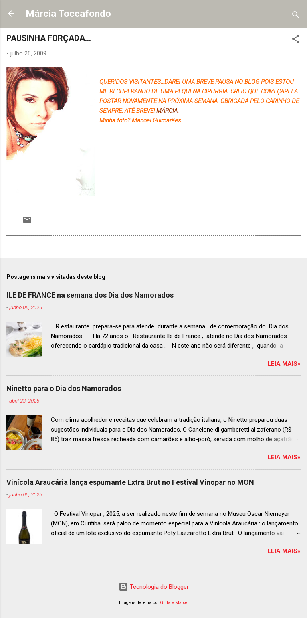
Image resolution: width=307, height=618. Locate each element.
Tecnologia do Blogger (154, 586)
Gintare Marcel (174, 602)
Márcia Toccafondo (68, 13)
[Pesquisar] (296, 16)
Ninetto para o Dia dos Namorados (63, 388)
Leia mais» (284, 363)
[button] (296, 40)
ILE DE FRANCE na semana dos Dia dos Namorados (90, 295)
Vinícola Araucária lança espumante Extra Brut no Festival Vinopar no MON (130, 482)
